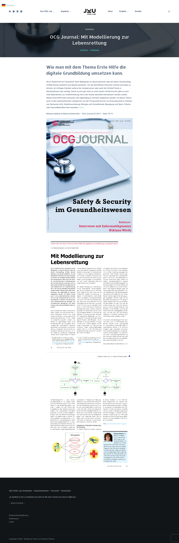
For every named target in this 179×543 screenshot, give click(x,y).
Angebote (66, 11)
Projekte (124, 11)
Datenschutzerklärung (18, 515)
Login (11, 522)
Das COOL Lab (47, 11)
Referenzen (89, 29)
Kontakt (138, 11)
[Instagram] (14, 11)
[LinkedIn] (17, 11)
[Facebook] (10, 11)
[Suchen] (169, 11)
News (110, 11)
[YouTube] (21, 11)
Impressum (14, 518)
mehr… (82, 107)
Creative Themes (47, 539)
